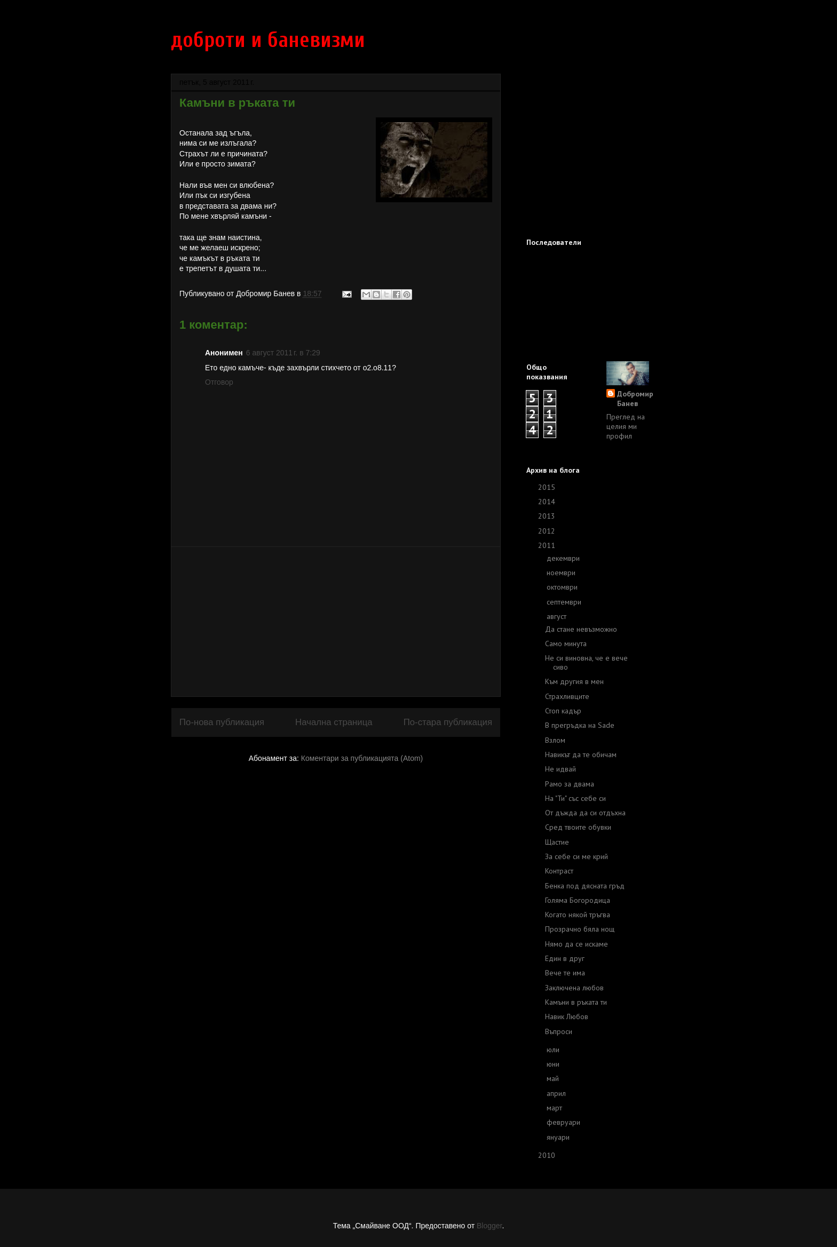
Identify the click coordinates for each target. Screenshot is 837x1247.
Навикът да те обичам (581, 754)
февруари (564, 1122)
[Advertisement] (336, 621)
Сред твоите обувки (578, 827)
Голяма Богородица (577, 900)
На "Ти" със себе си (575, 798)
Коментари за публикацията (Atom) (362, 758)
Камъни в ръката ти (576, 1002)
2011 (547, 545)
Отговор (219, 382)
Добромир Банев (635, 398)
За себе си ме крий (576, 856)
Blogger (489, 1225)
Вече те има (565, 973)
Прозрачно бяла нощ (579, 929)
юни (554, 1064)
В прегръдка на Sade (579, 725)
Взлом (555, 740)
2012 (547, 531)
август (557, 616)
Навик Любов (566, 1016)
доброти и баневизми (268, 40)
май (554, 1078)
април (557, 1093)
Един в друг (565, 958)
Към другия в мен (574, 681)
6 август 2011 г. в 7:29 (283, 352)
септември (565, 602)
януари (559, 1137)
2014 (547, 501)
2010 (547, 1155)
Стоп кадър (563, 711)
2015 (547, 487)
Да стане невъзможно (581, 629)
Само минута (566, 643)
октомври (563, 587)
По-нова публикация (221, 722)
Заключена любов (574, 987)
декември (564, 558)
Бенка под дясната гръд (585, 886)
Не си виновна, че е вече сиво (586, 662)
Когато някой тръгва (577, 914)
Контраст (559, 871)
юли (554, 1049)
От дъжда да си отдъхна (585, 812)
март (555, 1108)
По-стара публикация (448, 722)
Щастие (557, 842)
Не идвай (560, 769)
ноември (562, 572)
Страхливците (567, 696)
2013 (547, 516)
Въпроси (558, 1031)
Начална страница (334, 722)
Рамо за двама (569, 784)
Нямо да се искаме (576, 944)
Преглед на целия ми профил (625, 426)
